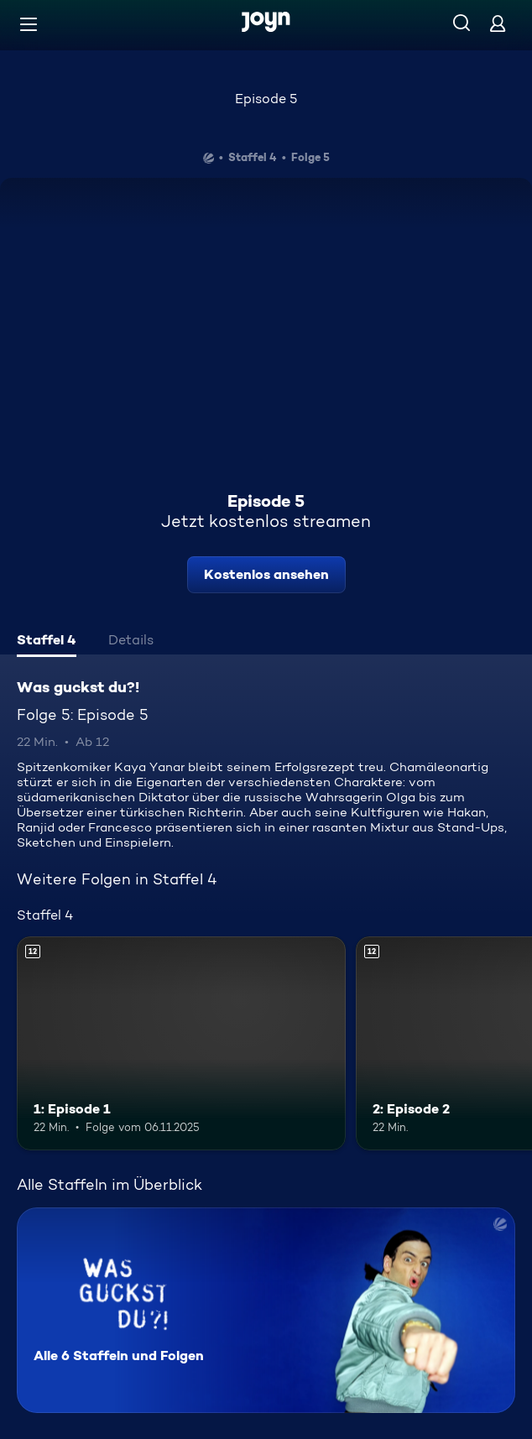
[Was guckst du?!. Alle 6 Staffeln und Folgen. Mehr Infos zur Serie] (266, 1310)
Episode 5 (266, 99)
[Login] (497, 23)
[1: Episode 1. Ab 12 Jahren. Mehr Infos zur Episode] (181, 1043)
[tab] (46, 642)
